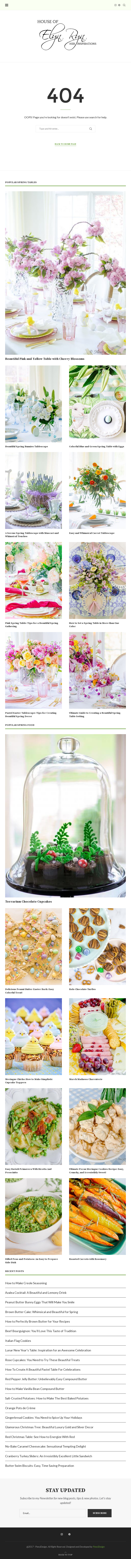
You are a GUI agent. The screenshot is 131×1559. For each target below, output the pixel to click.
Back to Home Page (65, 144)
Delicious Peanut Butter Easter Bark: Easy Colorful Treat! (29, 991)
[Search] (124, 5)
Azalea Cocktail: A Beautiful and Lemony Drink (36, 1292)
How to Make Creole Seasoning (26, 1283)
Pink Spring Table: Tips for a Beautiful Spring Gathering (31, 625)
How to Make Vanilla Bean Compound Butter (34, 1389)
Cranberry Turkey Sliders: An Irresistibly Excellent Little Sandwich (48, 1456)
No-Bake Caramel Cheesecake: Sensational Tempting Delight (45, 1446)
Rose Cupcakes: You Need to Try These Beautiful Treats (42, 1360)
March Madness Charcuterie (85, 1079)
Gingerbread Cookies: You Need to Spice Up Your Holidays (43, 1417)
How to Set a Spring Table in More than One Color (94, 625)
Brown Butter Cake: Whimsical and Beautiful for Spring (41, 1312)
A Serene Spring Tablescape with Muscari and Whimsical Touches (32, 535)
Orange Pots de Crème (20, 1408)
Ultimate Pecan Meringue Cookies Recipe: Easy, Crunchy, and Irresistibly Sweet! (96, 1171)
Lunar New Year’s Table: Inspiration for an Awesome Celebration (48, 1350)
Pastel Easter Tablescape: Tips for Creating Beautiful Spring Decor (30, 714)
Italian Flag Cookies (18, 1341)
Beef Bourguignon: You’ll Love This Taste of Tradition (40, 1331)
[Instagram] (115, 5)
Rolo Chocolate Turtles (82, 989)
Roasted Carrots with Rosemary (87, 1259)
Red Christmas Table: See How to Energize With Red (40, 1437)
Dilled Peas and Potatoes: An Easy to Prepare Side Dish (31, 1261)
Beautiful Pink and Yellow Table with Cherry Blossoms (44, 359)
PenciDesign (99, 1546)
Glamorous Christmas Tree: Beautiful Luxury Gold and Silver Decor (49, 1427)
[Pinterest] (119, 5)
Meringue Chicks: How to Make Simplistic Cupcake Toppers (29, 1081)
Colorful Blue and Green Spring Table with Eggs (96, 446)
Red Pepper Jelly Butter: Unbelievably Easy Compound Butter (46, 1379)
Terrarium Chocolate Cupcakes (28, 902)
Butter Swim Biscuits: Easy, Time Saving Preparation (39, 1465)
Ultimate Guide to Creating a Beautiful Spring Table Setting (94, 714)
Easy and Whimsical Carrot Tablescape (91, 533)
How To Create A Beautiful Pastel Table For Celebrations (43, 1369)
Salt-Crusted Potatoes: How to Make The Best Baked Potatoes (47, 1398)
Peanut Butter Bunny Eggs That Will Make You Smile (40, 1302)
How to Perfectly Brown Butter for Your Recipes (37, 1321)
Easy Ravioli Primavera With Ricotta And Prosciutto (28, 1171)
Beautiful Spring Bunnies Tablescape (26, 446)
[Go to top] (65, 1554)
